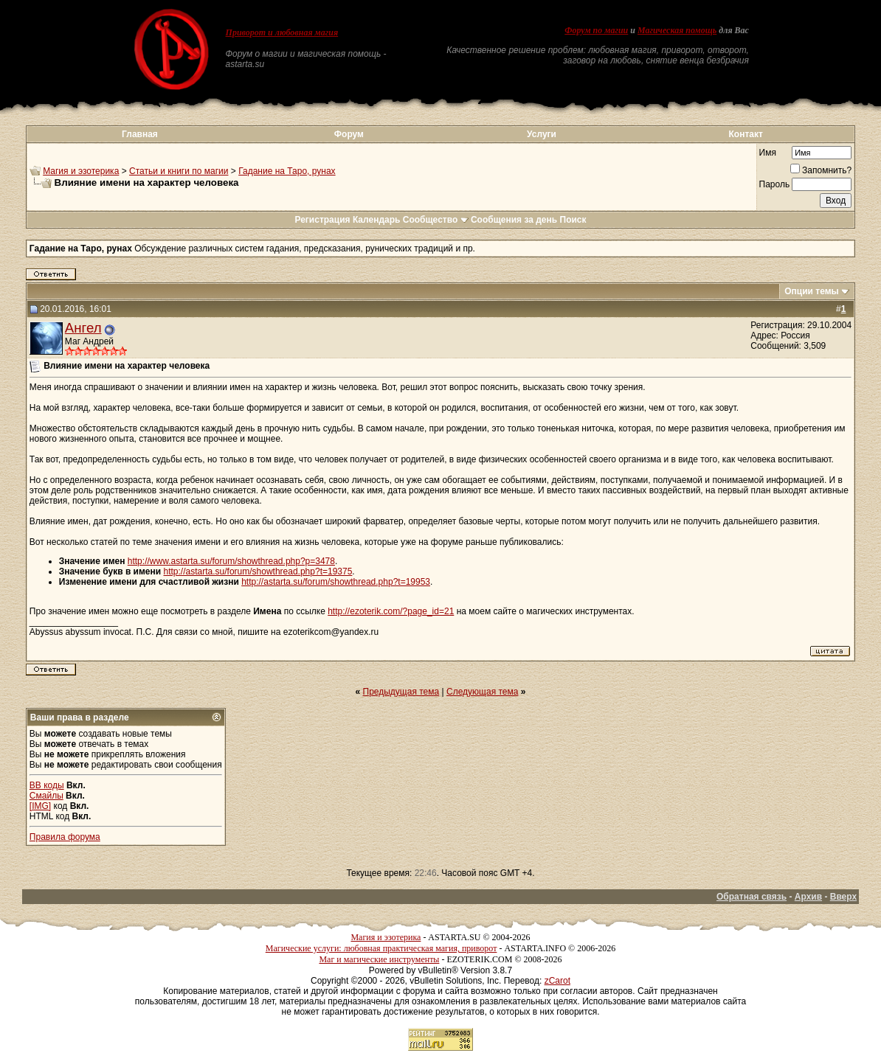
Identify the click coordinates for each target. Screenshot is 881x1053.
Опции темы (811, 291)
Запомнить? (820, 170)
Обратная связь (751, 897)
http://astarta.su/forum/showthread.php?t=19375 (258, 571)
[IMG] (40, 806)
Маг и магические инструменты (379, 959)
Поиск (573, 220)
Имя (767, 152)
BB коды (47, 785)
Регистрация (322, 220)
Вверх (843, 897)
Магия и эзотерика (81, 171)
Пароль (774, 184)
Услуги (541, 134)
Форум (349, 134)
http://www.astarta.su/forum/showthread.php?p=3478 (231, 561)
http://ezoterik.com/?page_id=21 (391, 611)
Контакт (746, 134)
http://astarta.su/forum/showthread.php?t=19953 (335, 582)
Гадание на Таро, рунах (286, 171)
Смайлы (46, 795)
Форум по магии (596, 30)
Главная (140, 134)
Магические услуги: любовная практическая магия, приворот (381, 948)
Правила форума (65, 837)
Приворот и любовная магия (282, 32)
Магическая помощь (677, 30)
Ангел (83, 328)
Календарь (377, 220)
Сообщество (436, 220)
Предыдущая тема (401, 692)
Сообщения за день (514, 220)
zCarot (557, 981)
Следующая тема (482, 692)
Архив (808, 897)
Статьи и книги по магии (178, 171)
